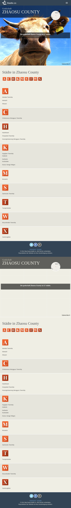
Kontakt (39, 249)
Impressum (32, 249)
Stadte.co (11, 3)
